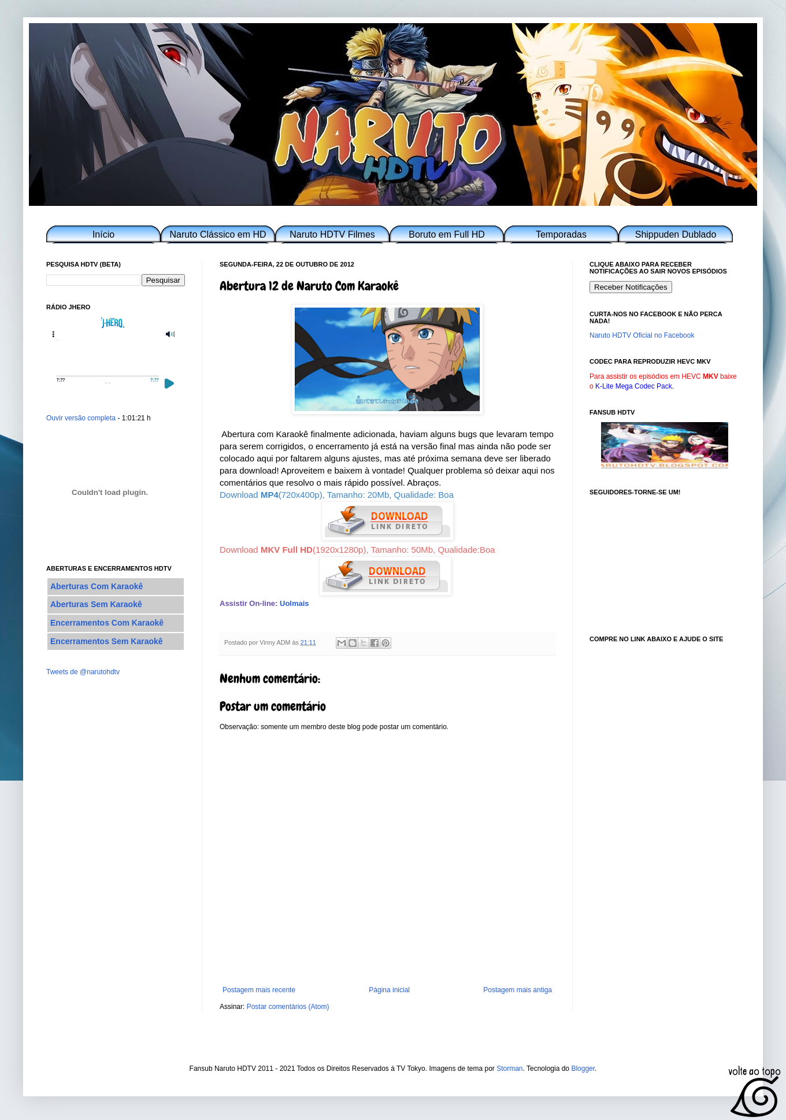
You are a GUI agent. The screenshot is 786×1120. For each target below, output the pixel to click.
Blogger (583, 1068)
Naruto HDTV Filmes (332, 234)
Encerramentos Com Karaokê (107, 622)
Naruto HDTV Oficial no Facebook (642, 335)
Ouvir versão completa (81, 418)
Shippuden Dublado (676, 234)
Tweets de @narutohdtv (83, 672)
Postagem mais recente (259, 990)
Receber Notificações (631, 287)
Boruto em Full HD (447, 234)
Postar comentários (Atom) (288, 1007)
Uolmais (294, 603)
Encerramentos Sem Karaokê (106, 641)
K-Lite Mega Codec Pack (633, 386)
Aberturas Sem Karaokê (96, 604)
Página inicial (389, 990)
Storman (509, 1068)
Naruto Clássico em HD (217, 234)
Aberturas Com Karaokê (96, 586)
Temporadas (561, 234)
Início (103, 234)
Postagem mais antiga (517, 990)
